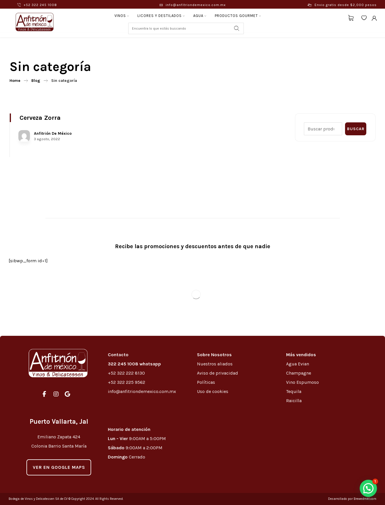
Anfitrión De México (53, 133)
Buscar (356, 128)
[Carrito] (351, 17)
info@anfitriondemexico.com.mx (142, 391)
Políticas (206, 382)
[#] (44, 394)
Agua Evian (297, 364)
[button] (368, 488)
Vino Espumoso (302, 382)
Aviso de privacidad (217, 373)
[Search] (236, 28)
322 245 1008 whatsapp (134, 364)
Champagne (298, 373)
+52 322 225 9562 (126, 382)
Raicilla (294, 400)
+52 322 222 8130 (126, 373)
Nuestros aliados (215, 364)
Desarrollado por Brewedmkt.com (352, 499)
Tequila (293, 391)
